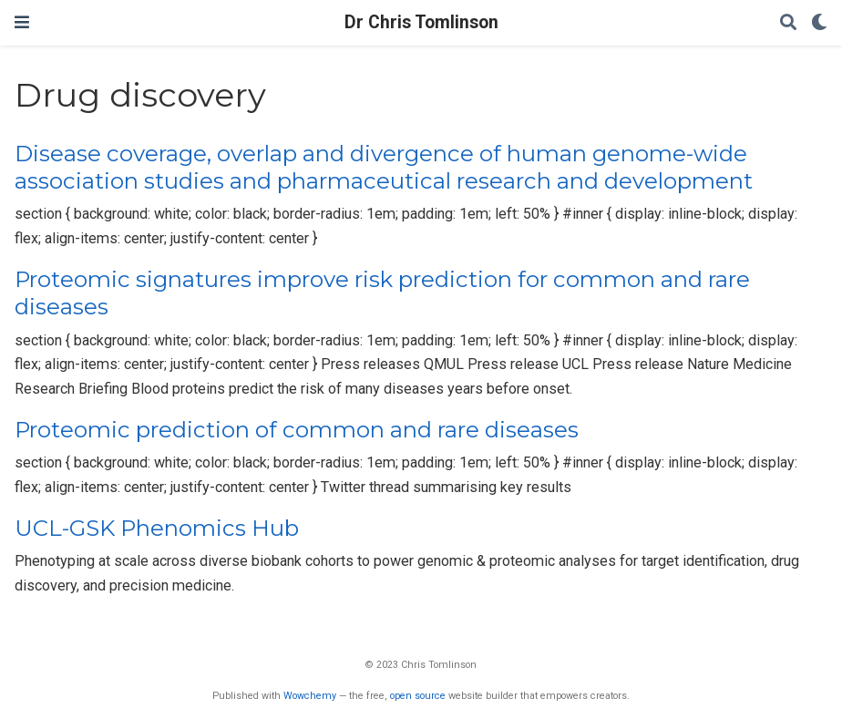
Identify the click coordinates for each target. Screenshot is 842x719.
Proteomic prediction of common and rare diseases (297, 429)
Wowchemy (309, 696)
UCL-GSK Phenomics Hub (157, 528)
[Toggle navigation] (22, 22)
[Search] (788, 23)
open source (418, 696)
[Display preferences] (819, 23)
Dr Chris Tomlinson (421, 22)
